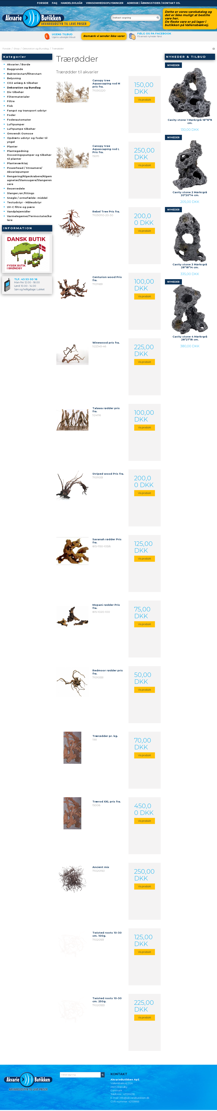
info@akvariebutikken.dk (134, 1097)
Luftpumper (15, 124)
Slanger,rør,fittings (20, 193)
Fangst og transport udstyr (27, 110)
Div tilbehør (15, 92)
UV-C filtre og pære (21, 207)
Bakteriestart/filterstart (24, 73)
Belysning (14, 78)
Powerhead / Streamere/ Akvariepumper (24, 169)
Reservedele (16, 188)
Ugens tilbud (62, 34)
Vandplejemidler (18, 211)
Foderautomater (19, 119)
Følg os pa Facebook (154, 33)
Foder (11, 115)
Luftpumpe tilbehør (21, 128)
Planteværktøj (17, 163)
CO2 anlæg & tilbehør (22, 82)
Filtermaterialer (18, 96)
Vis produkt (144, 99)
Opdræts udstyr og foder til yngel (27, 139)
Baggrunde (15, 69)
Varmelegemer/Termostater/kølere (29, 218)
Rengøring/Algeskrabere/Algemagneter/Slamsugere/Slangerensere (29, 180)
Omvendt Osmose (20, 133)
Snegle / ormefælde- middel (27, 197)
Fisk (10, 105)
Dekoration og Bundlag (24, 87)
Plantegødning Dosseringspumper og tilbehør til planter (29, 154)
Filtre (11, 101)
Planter (12, 146)
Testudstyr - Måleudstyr (24, 202)
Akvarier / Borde (18, 64)
